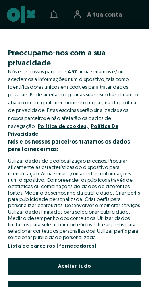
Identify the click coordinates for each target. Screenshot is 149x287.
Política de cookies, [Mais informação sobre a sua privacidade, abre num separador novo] (63, 126)
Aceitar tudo (74, 266)
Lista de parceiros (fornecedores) (52, 245)
